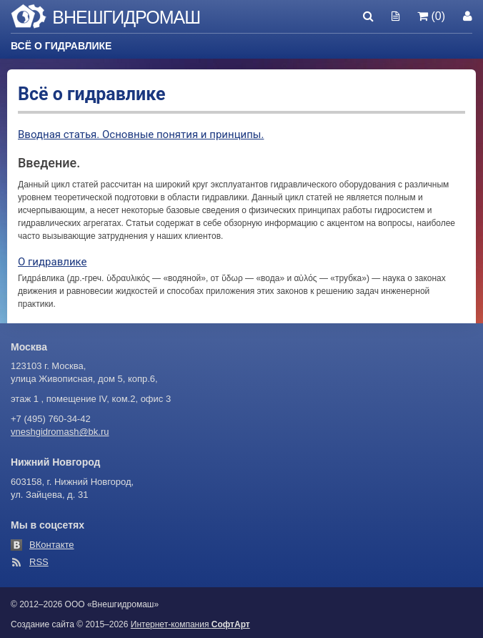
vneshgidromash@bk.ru (60, 431)
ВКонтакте (51, 544)
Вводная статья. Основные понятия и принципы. (141, 134)
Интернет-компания (190, 624)
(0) (431, 16)
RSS (39, 561)
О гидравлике (52, 261)
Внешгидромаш (126, 17)
